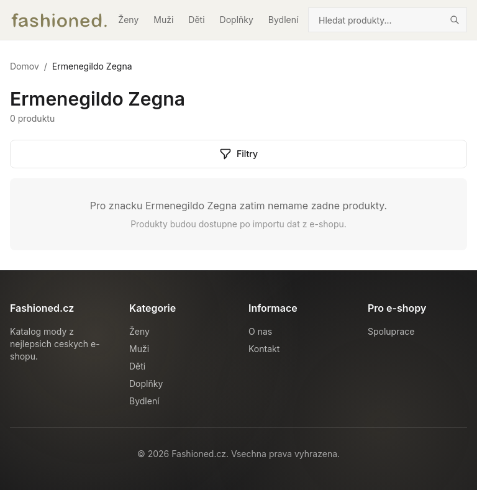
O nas (260, 331)
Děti (196, 19)
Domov (24, 66)
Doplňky (236, 19)
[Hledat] (455, 20)
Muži (163, 19)
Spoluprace (391, 331)
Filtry (238, 154)
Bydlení (283, 19)
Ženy (128, 19)
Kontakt (263, 348)
